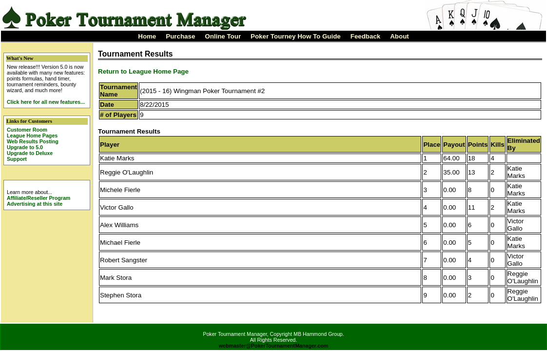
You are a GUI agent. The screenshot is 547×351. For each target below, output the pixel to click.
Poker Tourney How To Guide (296, 36)
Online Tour (223, 36)
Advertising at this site (34, 204)
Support (17, 159)
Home (147, 36)
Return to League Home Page (143, 71)
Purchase (180, 36)
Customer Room (27, 130)
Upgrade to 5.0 (25, 147)
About (399, 36)
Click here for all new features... (46, 102)
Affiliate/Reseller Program (38, 198)
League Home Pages (32, 135)
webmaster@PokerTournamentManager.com (274, 346)
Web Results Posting (33, 141)
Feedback (366, 36)
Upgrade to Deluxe (30, 153)
